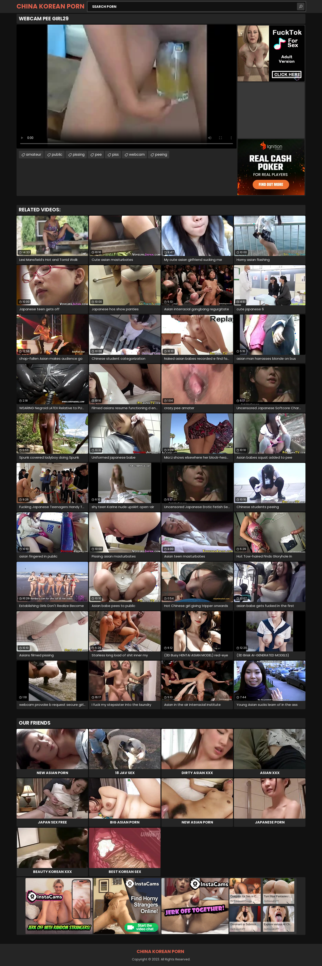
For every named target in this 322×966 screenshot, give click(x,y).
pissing (79, 154)
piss (115, 154)
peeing (161, 154)
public (57, 154)
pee (98, 154)
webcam (137, 154)
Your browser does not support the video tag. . (127, 87)
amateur (33, 154)
